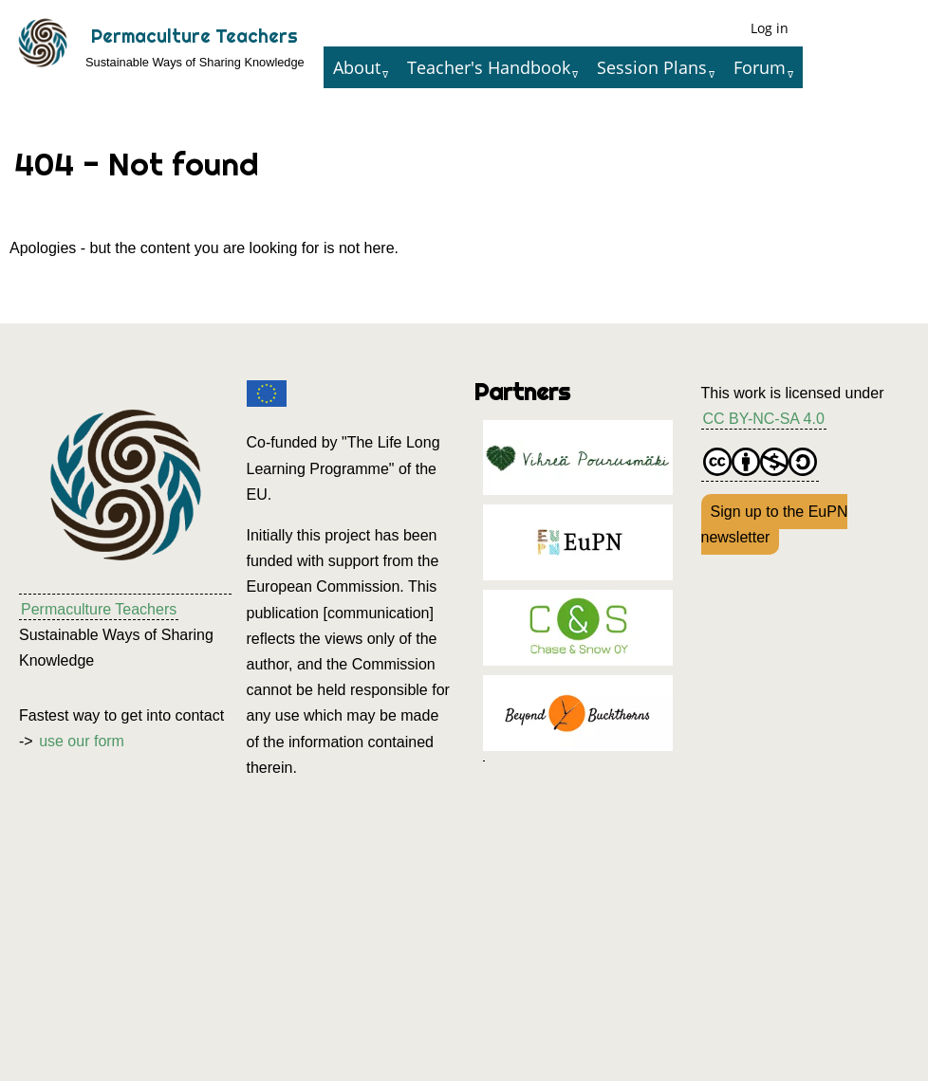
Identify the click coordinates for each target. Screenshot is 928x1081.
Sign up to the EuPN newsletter (774, 524)
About (356, 67)
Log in (770, 28)
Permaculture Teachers (194, 36)
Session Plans (652, 67)
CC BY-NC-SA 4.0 (764, 419)
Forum (759, 67)
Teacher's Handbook (488, 67)
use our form (81, 741)
